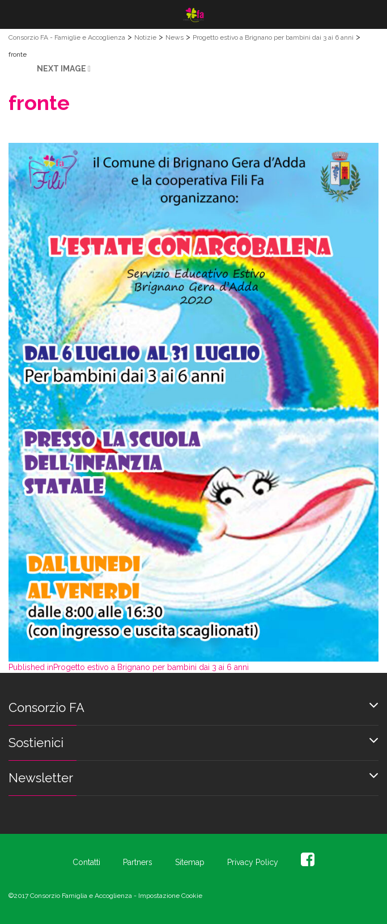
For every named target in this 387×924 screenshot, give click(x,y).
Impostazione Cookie (170, 896)
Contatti (86, 862)
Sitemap (190, 862)
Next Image (61, 68)
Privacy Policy (252, 862)
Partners (137, 862)
